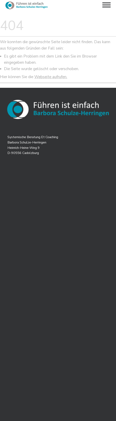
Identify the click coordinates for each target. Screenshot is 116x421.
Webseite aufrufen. (50, 77)
